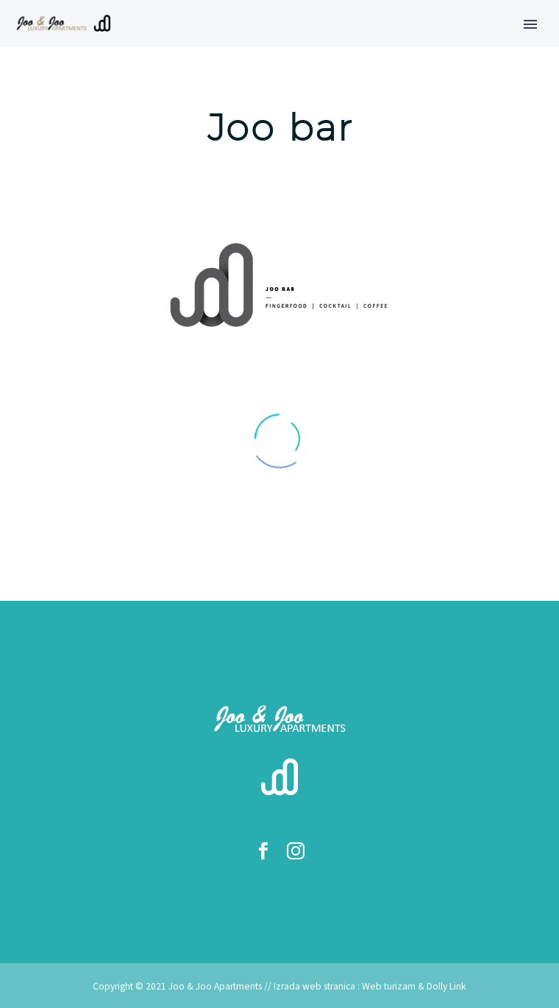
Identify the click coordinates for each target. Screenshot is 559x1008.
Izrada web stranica (314, 986)
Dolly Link (446, 986)
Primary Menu (530, 24)
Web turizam (389, 986)
